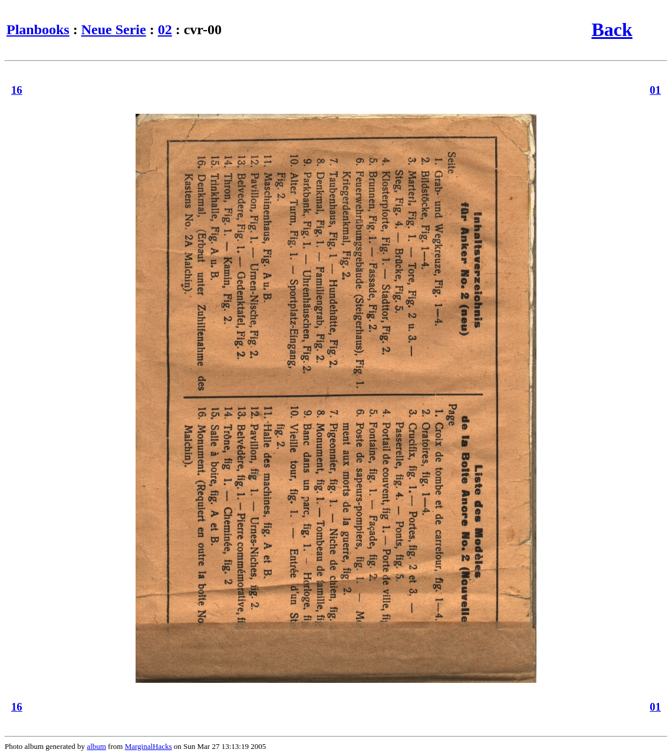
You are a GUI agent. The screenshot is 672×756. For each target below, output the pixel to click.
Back (611, 29)
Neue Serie (113, 29)
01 (655, 90)
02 (165, 29)
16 (16, 90)
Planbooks (38, 29)
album (96, 746)
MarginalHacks (148, 746)
